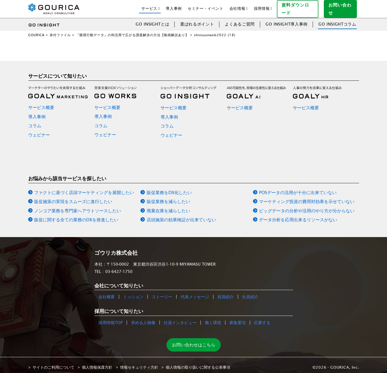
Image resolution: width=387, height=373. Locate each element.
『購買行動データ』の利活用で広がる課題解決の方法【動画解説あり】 (132, 31)
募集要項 (237, 318)
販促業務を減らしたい (168, 197)
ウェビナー (39, 130)
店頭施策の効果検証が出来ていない (181, 215)
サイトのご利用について (53, 363)
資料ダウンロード (300, 6)
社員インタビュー (180, 318)
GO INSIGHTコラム (337, 19)
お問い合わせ (342, 6)
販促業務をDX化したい (169, 188)
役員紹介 (226, 293)
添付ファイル (60, 31)
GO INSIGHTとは (152, 19)
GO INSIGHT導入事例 (287, 19)
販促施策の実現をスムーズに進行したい (73, 197)
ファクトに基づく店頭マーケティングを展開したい (84, 188)
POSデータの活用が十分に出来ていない (298, 188)
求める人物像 (143, 318)
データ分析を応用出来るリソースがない (298, 215)
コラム (34, 121)
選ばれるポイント (197, 19)
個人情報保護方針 (97, 363)
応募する (262, 318)
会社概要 (106, 293)
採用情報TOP (110, 318)
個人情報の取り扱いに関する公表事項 (198, 363)
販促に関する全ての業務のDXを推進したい (76, 215)
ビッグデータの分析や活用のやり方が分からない (306, 206)
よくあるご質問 (240, 19)
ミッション (133, 293)
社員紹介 (250, 293)
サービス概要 (41, 103)
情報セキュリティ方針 (139, 363)
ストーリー (162, 293)
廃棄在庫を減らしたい (168, 206)
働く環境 (213, 318)
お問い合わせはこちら (193, 340)
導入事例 (174, 6)
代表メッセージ (195, 293)
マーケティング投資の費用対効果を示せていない (306, 197)
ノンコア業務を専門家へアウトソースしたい (77, 206)
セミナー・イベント (205, 6)
